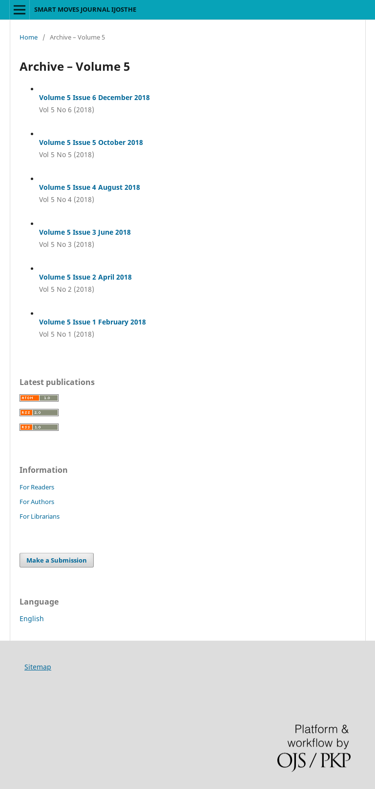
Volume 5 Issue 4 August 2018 (89, 187)
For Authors (37, 501)
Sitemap (37, 666)
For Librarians (40, 516)
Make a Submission (56, 560)
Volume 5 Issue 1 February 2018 (92, 321)
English (32, 618)
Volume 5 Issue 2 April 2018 (85, 277)
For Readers (37, 487)
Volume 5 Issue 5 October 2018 (91, 142)
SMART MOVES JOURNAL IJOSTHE (85, 9)
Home (29, 37)
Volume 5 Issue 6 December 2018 (94, 97)
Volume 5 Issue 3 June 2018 (85, 232)
